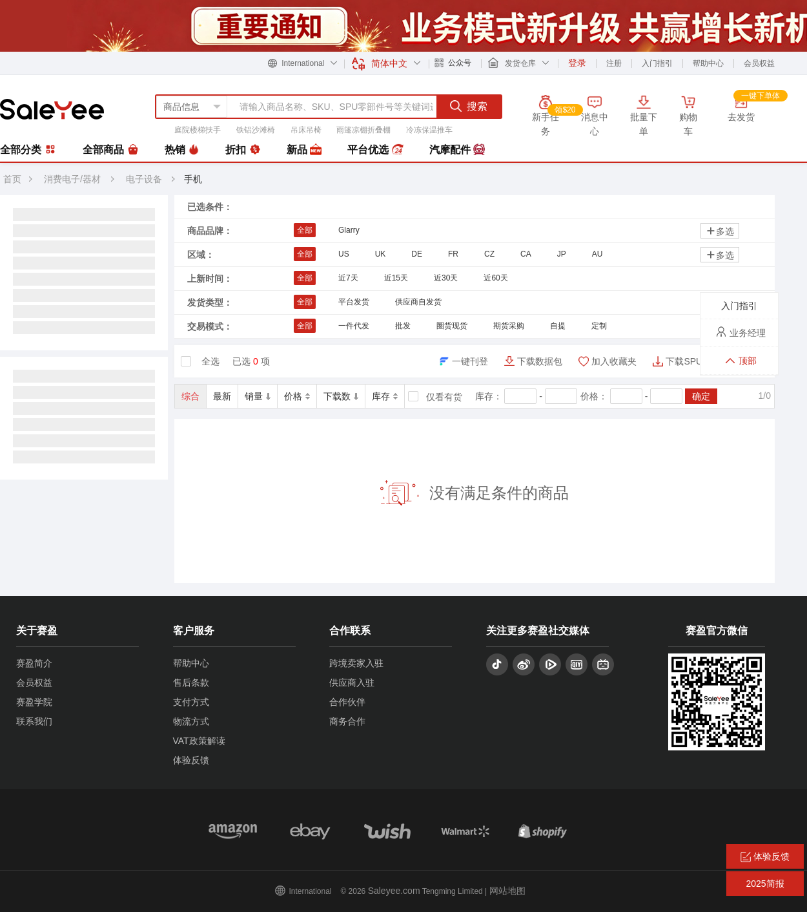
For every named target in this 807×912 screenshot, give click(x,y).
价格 (297, 396)
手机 (193, 179)
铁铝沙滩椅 (255, 129)
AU (597, 254)
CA (525, 254)
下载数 (340, 396)
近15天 (396, 277)
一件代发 (353, 325)
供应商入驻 (351, 682)
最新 (222, 396)
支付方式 (191, 702)
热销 (182, 149)
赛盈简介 (34, 663)
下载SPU (684, 361)
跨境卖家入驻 (356, 663)
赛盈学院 (34, 702)
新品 (304, 149)
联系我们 (34, 721)
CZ (489, 254)
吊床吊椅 (306, 129)
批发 (403, 325)
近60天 (495, 277)
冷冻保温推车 (429, 129)
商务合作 (347, 721)
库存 (385, 396)
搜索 (468, 106)
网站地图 (507, 890)
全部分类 (28, 149)
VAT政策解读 (199, 741)
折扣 (242, 149)
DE (416, 254)
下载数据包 (539, 361)
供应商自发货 (418, 301)
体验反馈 (191, 760)
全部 (304, 230)
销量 (258, 396)
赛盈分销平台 (52, 109)
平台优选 (375, 149)
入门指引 (657, 63)
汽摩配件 (457, 149)
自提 (558, 325)
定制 (599, 325)
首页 (12, 179)
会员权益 (759, 63)
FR (453, 254)
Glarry (349, 230)
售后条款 (191, 682)
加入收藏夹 (614, 361)
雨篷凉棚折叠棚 (363, 129)
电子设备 (145, 179)
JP (561, 254)
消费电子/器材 (72, 179)
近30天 (446, 277)
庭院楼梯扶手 (197, 129)
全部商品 (110, 149)
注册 (614, 63)
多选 (720, 231)
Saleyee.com (394, 890)
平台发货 (353, 301)
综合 (190, 396)
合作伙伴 (347, 702)
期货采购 (508, 325)
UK (380, 254)
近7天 (348, 277)
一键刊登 (470, 361)
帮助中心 (708, 63)
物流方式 (191, 721)
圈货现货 (451, 325)
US (343, 254)
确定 (701, 396)
